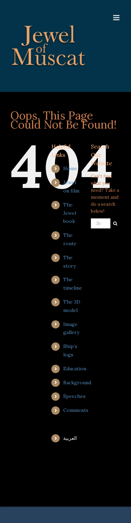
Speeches (74, 396)
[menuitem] (71, 438)
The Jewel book (69, 213)
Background (77, 382)
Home (70, 168)
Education (74, 368)
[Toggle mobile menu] (117, 17)
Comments (75, 410)
